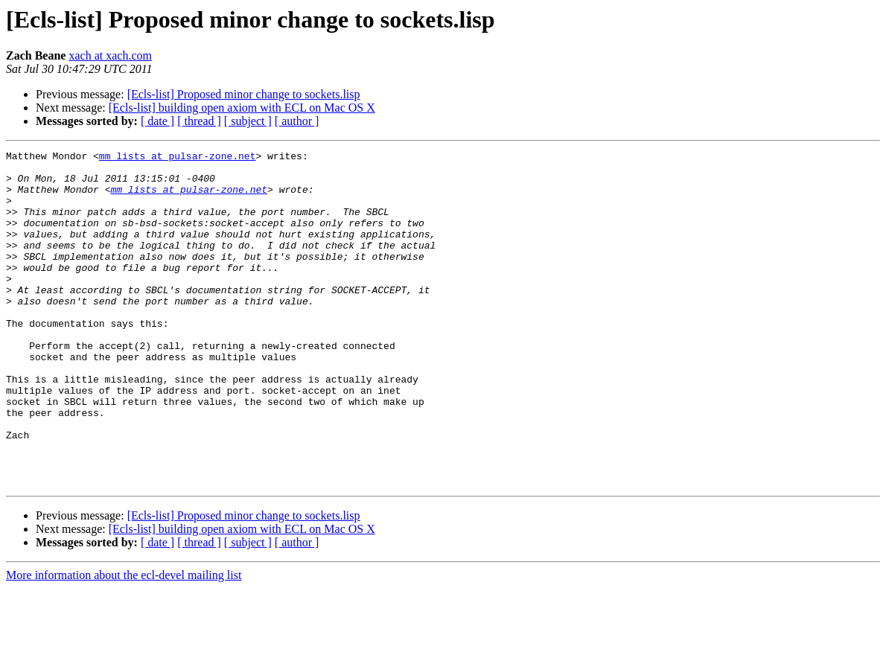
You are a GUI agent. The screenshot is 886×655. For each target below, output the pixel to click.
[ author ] (297, 121)
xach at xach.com (110, 55)
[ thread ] (199, 121)
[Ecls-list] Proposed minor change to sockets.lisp (243, 94)
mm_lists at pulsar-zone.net (177, 157)
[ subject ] (248, 121)
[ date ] (157, 121)
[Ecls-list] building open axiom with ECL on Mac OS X (242, 107)
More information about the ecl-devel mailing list (123, 642)
